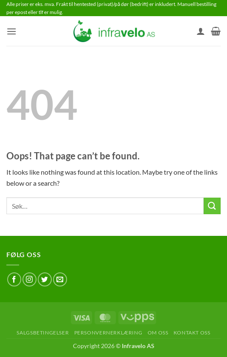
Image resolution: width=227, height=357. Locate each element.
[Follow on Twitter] (45, 279)
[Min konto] (200, 31)
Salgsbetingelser (43, 332)
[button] (11, 31)
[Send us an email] (60, 279)
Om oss (158, 332)
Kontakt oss (192, 332)
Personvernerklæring (108, 332)
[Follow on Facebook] (14, 279)
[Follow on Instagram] (29, 279)
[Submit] (212, 206)
